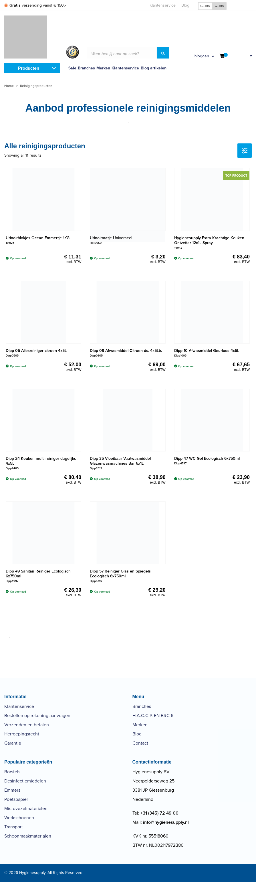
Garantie (12, 743)
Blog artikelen (153, 68)
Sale (72, 68)
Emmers (12, 790)
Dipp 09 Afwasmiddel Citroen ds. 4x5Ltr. (126, 350)
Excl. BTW (205, 6)
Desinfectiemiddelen (25, 781)
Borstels (12, 771)
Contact (140, 743)
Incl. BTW (219, 6)
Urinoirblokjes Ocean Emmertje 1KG (38, 237)
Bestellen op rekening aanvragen (37, 715)
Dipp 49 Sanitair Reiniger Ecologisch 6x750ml (38, 574)
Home (9, 85)
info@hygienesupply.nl (166, 822)
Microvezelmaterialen (25, 808)
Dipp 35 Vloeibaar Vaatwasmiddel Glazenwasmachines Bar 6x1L (120, 461)
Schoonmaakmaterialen (27, 836)
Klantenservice (163, 5)
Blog (185, 5)
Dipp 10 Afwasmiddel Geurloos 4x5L (206, 350)
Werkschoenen (19, 817)
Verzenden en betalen (26, 724)
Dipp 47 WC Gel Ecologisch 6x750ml (207, 458)
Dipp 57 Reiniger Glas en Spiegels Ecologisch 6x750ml (120, 574)
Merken (103, 68)
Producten (28, 68)
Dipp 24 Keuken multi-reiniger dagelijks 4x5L (41, 461)
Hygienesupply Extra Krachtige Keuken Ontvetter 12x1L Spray (209, 240)
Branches (86, 68)
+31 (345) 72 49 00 (159, 813)
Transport (13, 826)
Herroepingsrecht (21, 734)
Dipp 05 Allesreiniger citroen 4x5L (36, 350)
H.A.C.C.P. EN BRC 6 (152, 715)
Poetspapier (16, 799)
